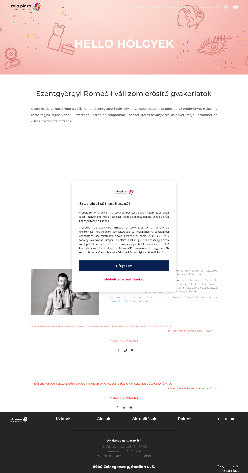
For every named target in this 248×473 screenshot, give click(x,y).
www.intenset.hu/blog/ (124, 301)
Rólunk (185, 418)
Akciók (155, 7)
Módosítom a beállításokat (124, 279)
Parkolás (171, 7)
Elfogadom (124, 266)
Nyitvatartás (203, 7)
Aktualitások (144, 418)
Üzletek (140, 7)
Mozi (186, 7)
